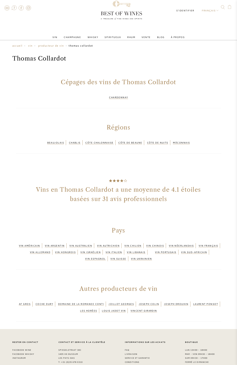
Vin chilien (133, 240)
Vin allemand (40, 245)
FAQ (14, 8)
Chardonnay (118, 96)
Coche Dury (44, 292)
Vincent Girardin (144, 297)
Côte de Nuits (157, 139)
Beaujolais (55, 139)
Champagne (79, 34)
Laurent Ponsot (205, 292)
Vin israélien (90, 245)
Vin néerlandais (181, 240)
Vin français (208, 240)
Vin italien (114, 245)
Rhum (130, 34)
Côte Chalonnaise (99, 139)
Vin (64, 34)
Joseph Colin (149, 292)
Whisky (96, 34)
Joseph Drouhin (176, 292)
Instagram (28, 8)
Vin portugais (165, 245)
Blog (154, 34)
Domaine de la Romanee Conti (81, 292)
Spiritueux (114, 34)
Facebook (21, 8)
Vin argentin (55, 240)
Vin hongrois (65, 245)
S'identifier (188, 7)
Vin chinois (155, 240)
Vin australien (80, 240)
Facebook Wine (21, 335)
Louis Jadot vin (114, 297)
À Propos (168, 34)
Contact (7, 8)
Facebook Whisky (23, 339)
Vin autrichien (108, 240)
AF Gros (25, 292)
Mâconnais (181, 139)
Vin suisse (118, 249)
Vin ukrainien (141, 249)
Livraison (131, 339)
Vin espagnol (95, 249)
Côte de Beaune (130, 139)
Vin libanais (136, 245)
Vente (142, 34)
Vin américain (29, 240)
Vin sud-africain (194, 245)
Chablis (75, 139)
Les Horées (88, 297)
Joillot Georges (121, 292)
